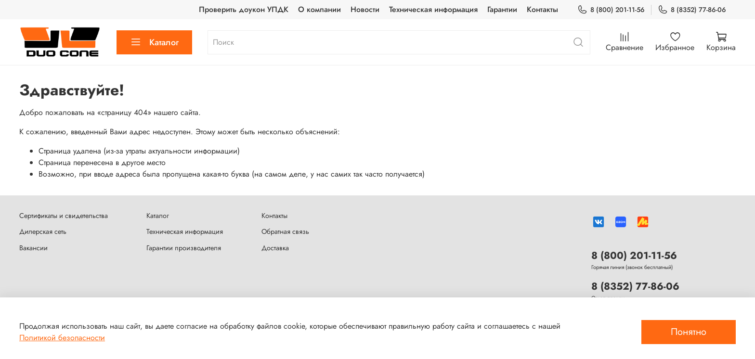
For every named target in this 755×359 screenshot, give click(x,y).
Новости (365, 9)
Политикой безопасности (62, 337)
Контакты (542, 9)
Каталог (154, 42)
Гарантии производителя (183, 248)
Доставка (275, 248)
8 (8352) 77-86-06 (692, 10)
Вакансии (33, 248)
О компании (319, 9)
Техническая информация (433, 9)
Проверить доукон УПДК (243, 9)
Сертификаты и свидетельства (63, 215)
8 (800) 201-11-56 (611, 10)
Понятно (688, 332)
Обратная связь (285, 231)
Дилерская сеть (42, 231)
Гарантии (502, 9)
